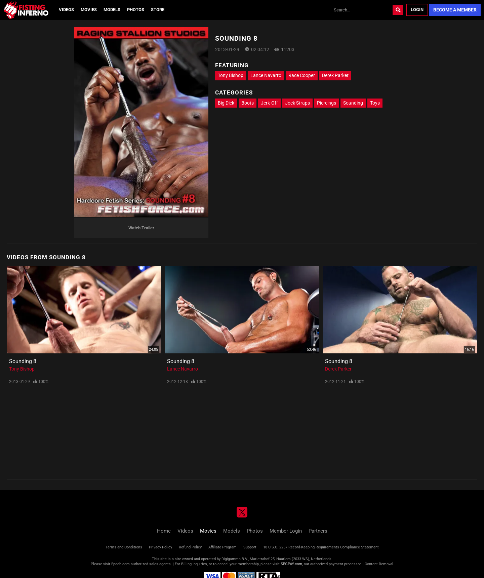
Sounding (353, 103)
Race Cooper (301, 75)
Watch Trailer (141, 227)
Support (249, 547)
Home (164, 531)
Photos (135, 9)
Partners (318, 531)
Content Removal (379, 564)
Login (417, 9)
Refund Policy (190, 547)
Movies (89, 9)
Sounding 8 (22, 361)
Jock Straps (297, 103)
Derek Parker (335, 75)
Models (112, 9)
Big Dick (226, 103)
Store (157, 9)
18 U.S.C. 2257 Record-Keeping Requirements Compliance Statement (321, 547)
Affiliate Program (222, 547)
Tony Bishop (230, 75)
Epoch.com (120, 564)
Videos (66, 9)
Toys (375, 103)
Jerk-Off (269, 103)
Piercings (326, 103)
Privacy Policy (160, 547)
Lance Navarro (265, 75)
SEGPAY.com (291, 564)
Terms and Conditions (124, 547)
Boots (247, 103)
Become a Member (455, 9)
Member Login (286, 531)
